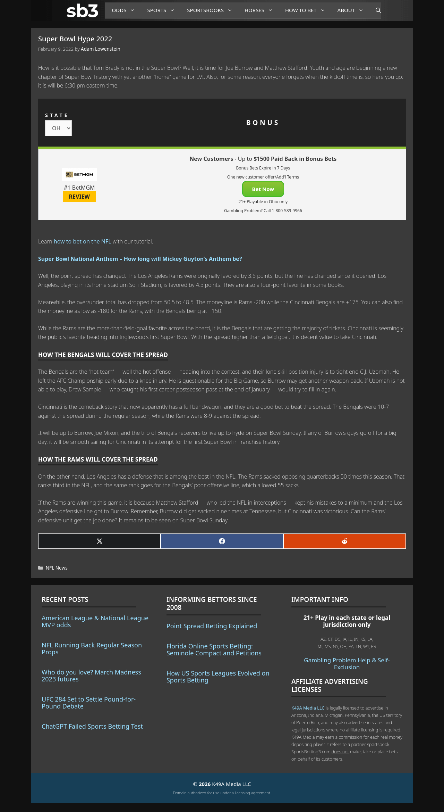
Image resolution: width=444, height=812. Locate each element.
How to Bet (308, 10)
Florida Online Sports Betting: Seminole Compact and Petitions (214, 649)
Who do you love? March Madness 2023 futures (91, 675)
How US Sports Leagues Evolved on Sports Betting (218, 676)
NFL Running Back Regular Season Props (92, 648)
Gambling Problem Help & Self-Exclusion (347, 663)
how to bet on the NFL (82, 241)
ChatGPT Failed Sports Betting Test (92, 726)
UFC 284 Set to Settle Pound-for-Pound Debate (89, 702)
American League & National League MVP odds (95, 621)
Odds (126, 10)
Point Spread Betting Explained (211, 626)
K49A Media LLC (307, 708)
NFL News (57, 567)
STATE (57, 115)
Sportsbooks (212, 10)
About (353, 10)
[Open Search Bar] (375, 10)
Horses (261, 10)
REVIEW (79, 196)
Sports (163, 10)
